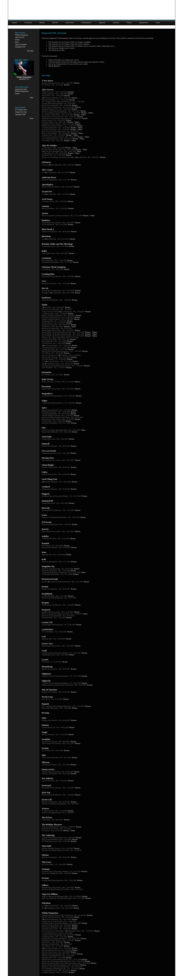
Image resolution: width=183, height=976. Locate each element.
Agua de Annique (21, 44)
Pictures (76, 83)
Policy (129, 23)
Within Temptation (21, 35)
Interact (116, 23)
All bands (30, 51)
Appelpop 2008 (20, 114)
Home (14, 23)
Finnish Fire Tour (21, 112)
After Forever (19, 37)
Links (158, 23)
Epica (17, 42)
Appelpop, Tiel (24, 79)
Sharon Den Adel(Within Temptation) (22, 90)
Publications (86, 23)
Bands (42, 23)
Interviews (69, 23)
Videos (90, 113)
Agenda (102, 23)
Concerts (28, 23)
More (32, 98)
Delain (17, 40)
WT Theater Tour (21, 110)
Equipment (143, 23)
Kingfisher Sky (20, 47)
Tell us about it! (54, 66)
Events (55, 23)
